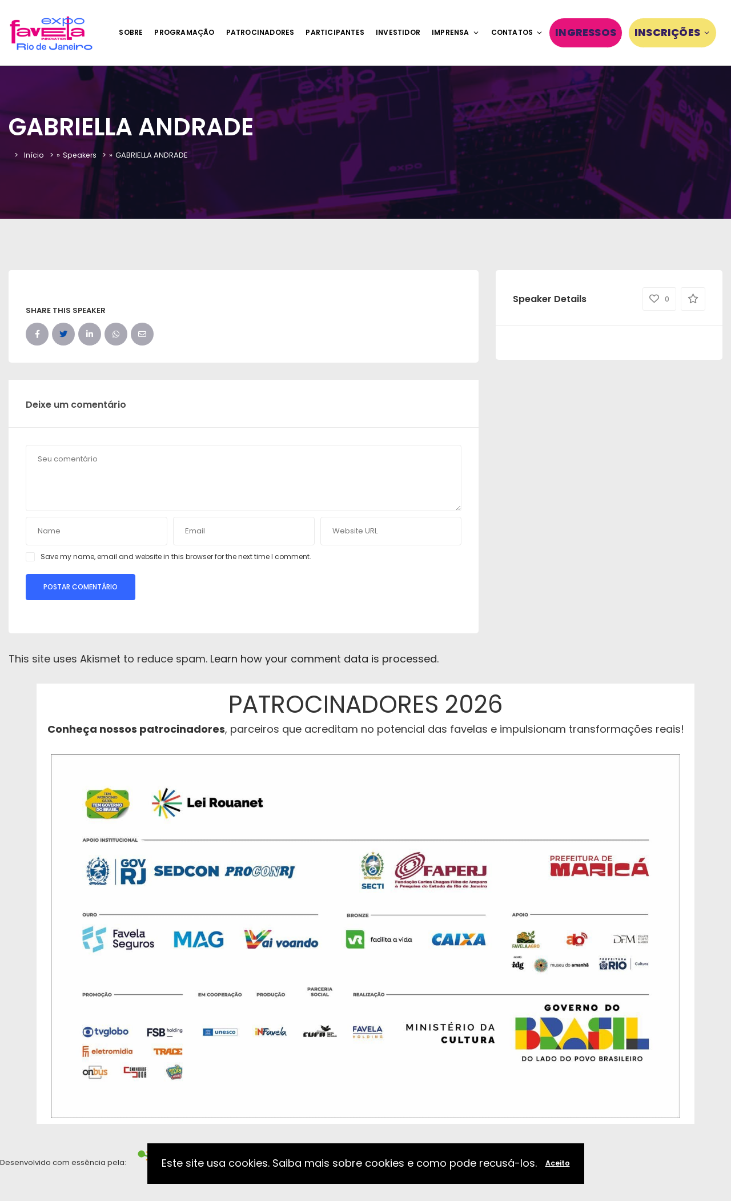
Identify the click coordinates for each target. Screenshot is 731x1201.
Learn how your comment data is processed (323, 659)
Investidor (398, 32)
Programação (184, 32)
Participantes (335, 32)
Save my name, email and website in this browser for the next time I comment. (176, 556)
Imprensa (456, 32)
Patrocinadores (260, 32)
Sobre (131, 32)
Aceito (557, 1163)
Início (34, 155)
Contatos (517, 32)
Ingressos (585, 32)
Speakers (81, 155)
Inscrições (672, 32)
